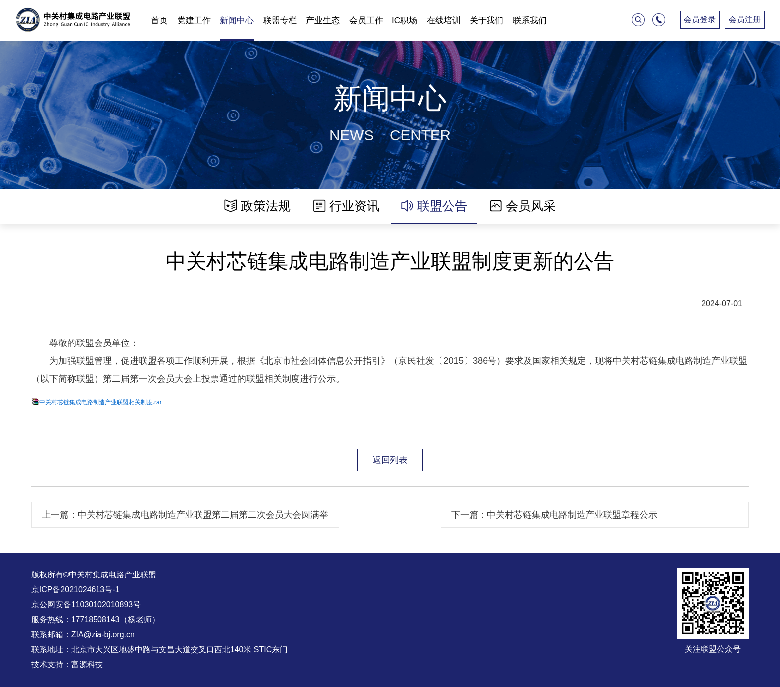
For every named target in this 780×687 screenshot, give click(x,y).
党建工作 (194, 20)
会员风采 (522, 206)
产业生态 (323, 20)
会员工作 (366, 20)
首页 (159, 20)
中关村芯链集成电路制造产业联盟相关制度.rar (100, 402)
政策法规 (257, 206)
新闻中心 (237, 20)
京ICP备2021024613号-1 (75, 589)
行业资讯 (346, 206)
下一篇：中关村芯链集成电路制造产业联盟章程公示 (554, 514)
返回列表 (390, 460)
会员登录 (700, 19)
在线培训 (444, 20)
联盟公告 (434, 206)
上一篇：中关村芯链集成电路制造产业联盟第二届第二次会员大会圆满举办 (185, 518)
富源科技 (87, 664)
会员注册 (745, 19)
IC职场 (404, 20)
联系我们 (530, 20)
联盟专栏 (280, 20)
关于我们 (486, 20)
